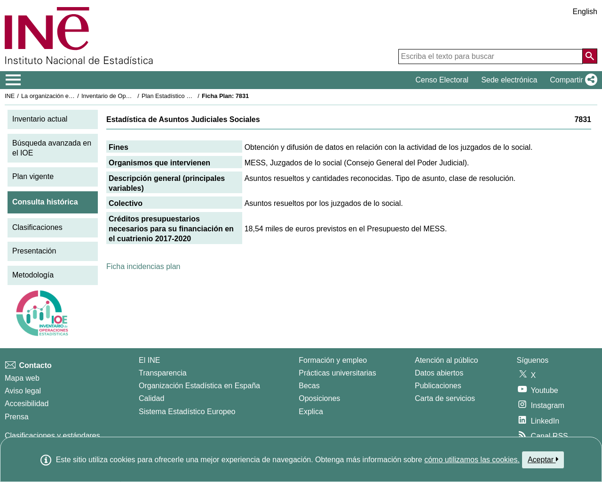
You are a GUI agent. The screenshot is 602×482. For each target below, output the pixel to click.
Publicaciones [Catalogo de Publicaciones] (438, 386)
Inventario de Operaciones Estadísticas (133, 95)
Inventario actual (39, 119)
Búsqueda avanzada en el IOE (51, 148)
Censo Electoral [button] (441, 80)
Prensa (17, 417)
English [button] (585, 12)
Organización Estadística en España (199, 386)
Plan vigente (33, 176)
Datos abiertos (439, 373)
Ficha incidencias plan (143, 266)
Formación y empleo (333, 360)
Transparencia (163, 373)
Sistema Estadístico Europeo (187, 412)
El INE (149, 360)
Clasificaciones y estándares (52, 436)
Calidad (151, 398)
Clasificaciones (37, 227)
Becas (309, 386)
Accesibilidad (26, 404)
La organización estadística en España (73, 95)
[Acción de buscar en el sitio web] (589, 56)
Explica (311, 412)
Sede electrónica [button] (509, 80)
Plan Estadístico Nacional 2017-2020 (191, 95)
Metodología (33, 275)
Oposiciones (319, 398)
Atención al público (446, 360)
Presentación (34, 251)
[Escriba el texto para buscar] (490, 56)
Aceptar (543, 459)
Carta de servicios (445, 398)
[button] (571, 80)
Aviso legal (23, 391)
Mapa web (22, 378)
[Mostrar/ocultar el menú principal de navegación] (13, 80)
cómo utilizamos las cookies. (472, 460)
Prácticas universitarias (337, 373)
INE (10, 95)
